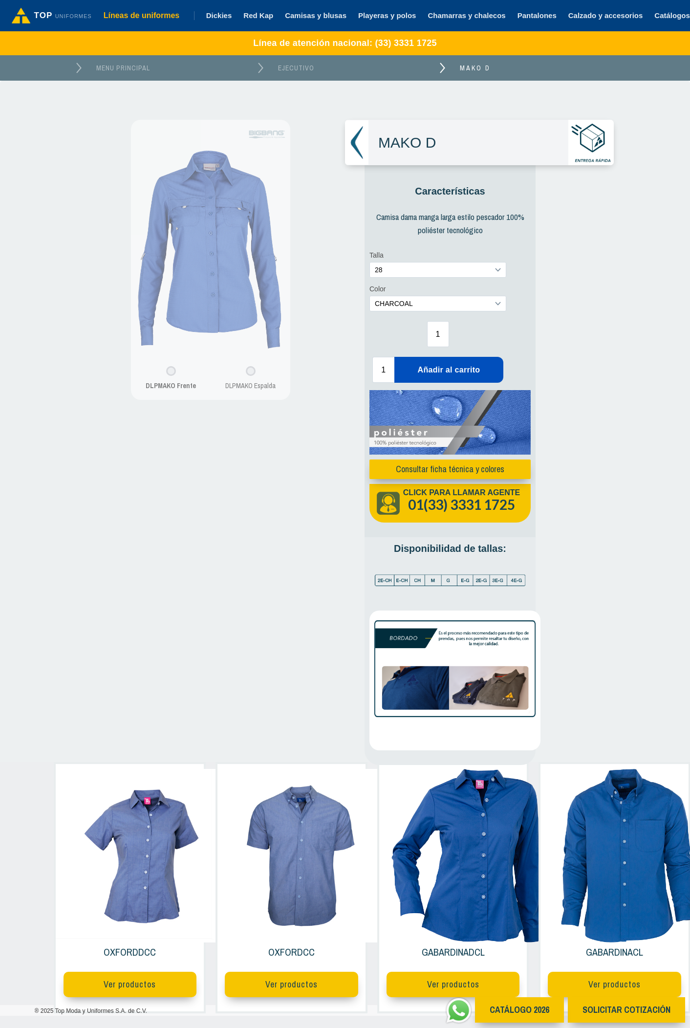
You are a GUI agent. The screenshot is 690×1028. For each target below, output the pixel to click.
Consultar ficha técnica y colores (448, 469)
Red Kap (258, 15)
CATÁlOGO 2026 (519, 1010)
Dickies (219, 15)
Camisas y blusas (315, 15)
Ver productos (130, 984)
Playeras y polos (387, 15)
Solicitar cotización (626, 1010)
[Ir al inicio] (52, 15)
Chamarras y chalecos (466, 15)
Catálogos (672, 15)
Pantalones (537, 15)
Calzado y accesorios (605, 15)
